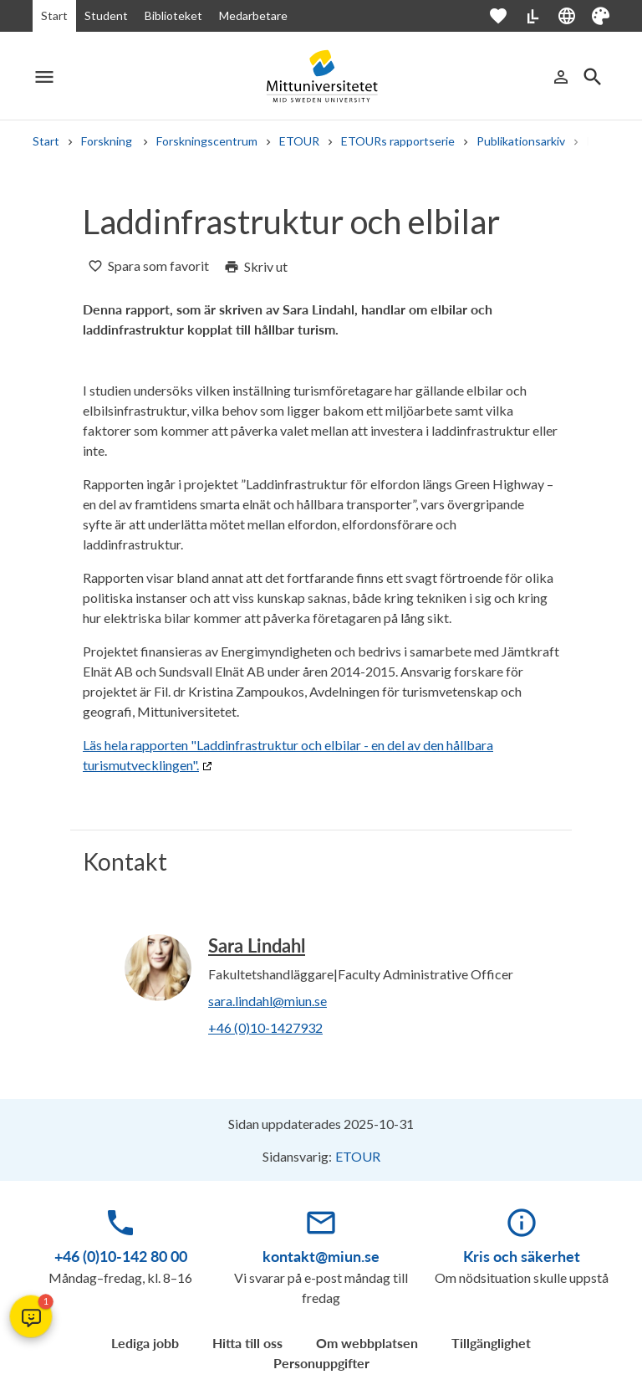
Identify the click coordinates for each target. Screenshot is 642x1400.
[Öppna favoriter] (506, 16)
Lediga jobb (145, 1343)
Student (106, 15)
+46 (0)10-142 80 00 (120, 1256)
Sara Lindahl (256, 945)
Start (54, 15)
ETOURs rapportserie (398, 141)
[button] (31, 1316)
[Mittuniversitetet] (321, 76)
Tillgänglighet (491, 1343)
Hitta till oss (247, 1343)
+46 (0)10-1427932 (265, 1027)
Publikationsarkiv (520, 141)
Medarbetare (253, 15)
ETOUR (299, 141)
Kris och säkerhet (521, 1256)
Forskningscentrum (206, 141)
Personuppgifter (321, 1363)
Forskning (108, 141)
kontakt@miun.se (321, 1256)
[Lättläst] (532, 15)
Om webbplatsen (367, 1343)
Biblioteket (173, 15)
